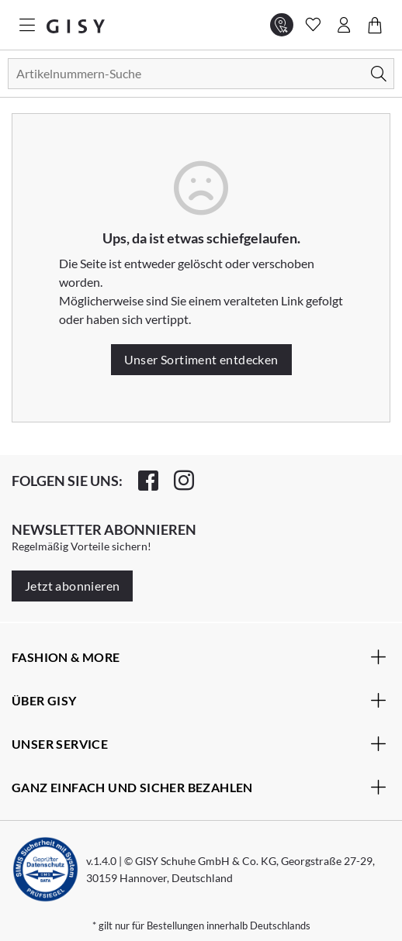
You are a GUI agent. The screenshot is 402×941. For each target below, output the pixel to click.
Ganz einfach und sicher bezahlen (199, 787)
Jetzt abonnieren (72, 585)
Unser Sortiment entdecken (201, 359)
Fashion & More (199, 656)
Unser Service (199, 743)
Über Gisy (199, 700)
